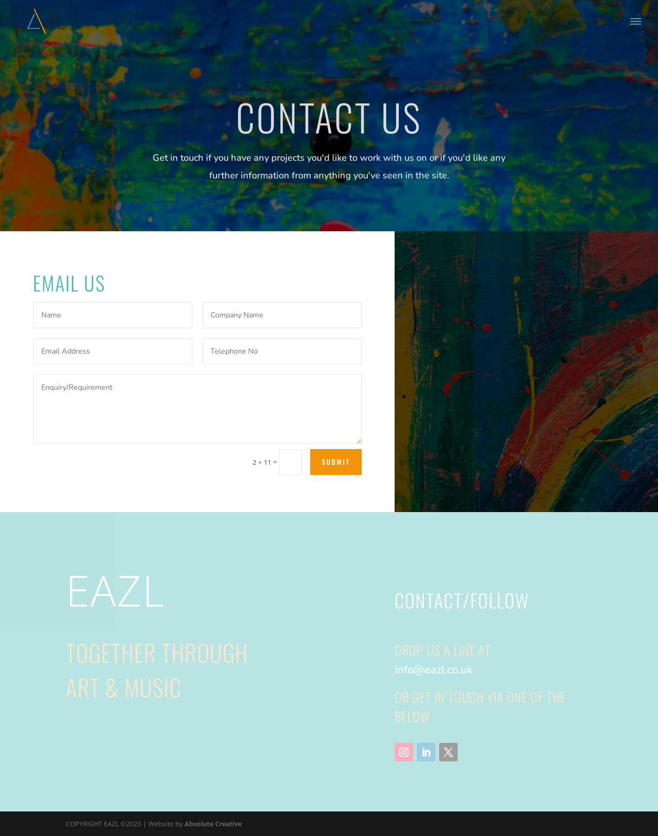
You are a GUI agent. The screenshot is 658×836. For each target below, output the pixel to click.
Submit (336, 461)
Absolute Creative (213, 823)
